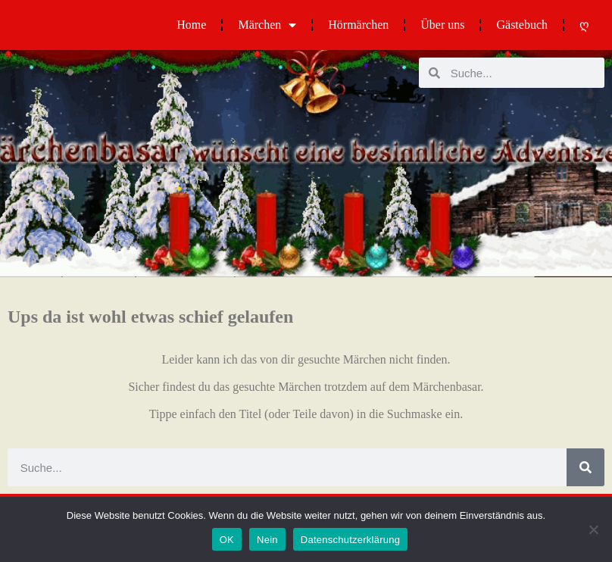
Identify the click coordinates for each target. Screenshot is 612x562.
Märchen (267, 25)
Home (191, 24)
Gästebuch (522, 24)
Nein (267, 539)
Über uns (442, 24)
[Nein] (593, 529)
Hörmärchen (358, 24)
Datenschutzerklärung (350, 539)
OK (227, 539)
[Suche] (585, 467)
